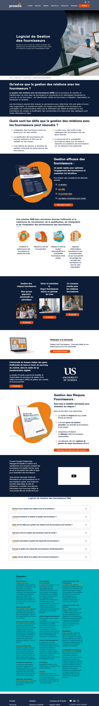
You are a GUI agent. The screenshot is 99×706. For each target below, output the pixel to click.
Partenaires (64, 6)
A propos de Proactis (58, 701)
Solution (45, 6)
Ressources (54, 6)
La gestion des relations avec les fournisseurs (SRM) (32, 93)
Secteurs (38, 6)
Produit (30, 6)
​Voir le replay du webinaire (60, 351)
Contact (84, 6)
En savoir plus (26, 322)
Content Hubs (27, 78)
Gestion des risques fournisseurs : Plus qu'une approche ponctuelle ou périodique (26, 291)
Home (10, 78)
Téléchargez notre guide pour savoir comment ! (71, 450)
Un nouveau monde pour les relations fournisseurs (72, 287)
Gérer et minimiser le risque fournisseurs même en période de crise (49, 289)
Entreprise (74, 6)
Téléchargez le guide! (63, 205)
